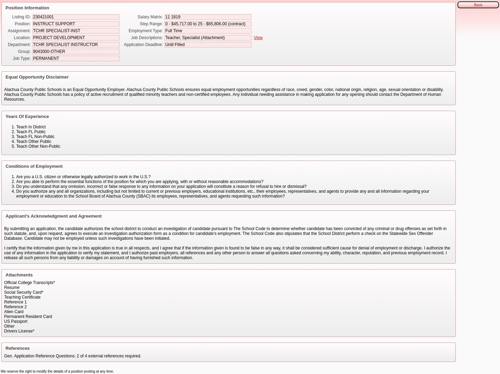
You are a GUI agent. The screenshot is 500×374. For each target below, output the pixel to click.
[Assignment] (76, 31)
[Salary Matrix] (208, 17)
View (258, 37)
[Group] (76, 51)
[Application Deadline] (208, 44)
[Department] (76, 44)
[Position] (76, 24)
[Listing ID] (76, 17)
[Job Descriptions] (208, 37)
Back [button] (478, 5)
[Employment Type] (208, 31)
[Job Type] (76, 58)
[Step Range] (208, 24)
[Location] (76, 37)
